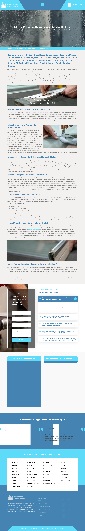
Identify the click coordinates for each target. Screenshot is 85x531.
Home (9, 48)
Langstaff (30, 486)
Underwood (64, 468)
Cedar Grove (31, 462)
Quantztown (47, 480)
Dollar (29, 471)
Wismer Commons (66, 480)
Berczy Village (15, 468)
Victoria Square (65, 474)
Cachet (14, 480)
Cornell (30, 465)
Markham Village (48, 465)
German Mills (31, 477)
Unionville (63, 471)
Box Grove (15, 471)
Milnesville (47, 471)
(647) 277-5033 (77, 5)
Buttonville (14, 477)
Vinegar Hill (64, 477)
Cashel (14, 483)
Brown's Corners (16, 474)
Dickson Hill (31, 468)
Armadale (14, 465)
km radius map (24, 383)
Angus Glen (15, 462)
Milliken (46, 468)
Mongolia (46, 474)
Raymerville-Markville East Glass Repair (43, 528)
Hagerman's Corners (33, 483)
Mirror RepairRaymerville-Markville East (38, 48)
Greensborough (32, 480)
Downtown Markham (33, 474)
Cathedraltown (16, 486)
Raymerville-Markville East (19, 48)
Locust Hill (47, 462)
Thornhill (63, 465)
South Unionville (65, 462)
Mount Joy (47, 477)
